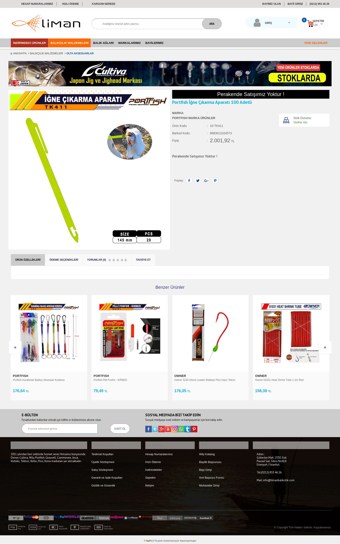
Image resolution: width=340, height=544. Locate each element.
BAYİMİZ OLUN (271, 3)
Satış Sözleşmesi (102, 467)
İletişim (149, 483)
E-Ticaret (157, 538)
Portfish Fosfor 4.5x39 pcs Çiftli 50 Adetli (278, 379)
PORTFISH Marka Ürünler (193, 118)
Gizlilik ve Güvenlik (103, 483)
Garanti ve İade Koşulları (107, 475)
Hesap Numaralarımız (37, 3)
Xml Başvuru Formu (211, 475)
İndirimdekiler (153, 467)
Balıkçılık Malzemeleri (69, 43)
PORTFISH (21, 376)
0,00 (295, 25)
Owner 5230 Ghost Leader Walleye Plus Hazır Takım (124, 379)
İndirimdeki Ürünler (29, 43)
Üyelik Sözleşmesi (103, 459)
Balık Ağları (103, 43)
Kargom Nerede (103, 3)
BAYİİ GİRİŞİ (295, 3)
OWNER (100, 376)
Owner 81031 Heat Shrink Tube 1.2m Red (198, 379)
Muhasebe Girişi (209, 483)
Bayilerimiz (154, 43)
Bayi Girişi (205, 467)
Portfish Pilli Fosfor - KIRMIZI (29, 379)
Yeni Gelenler (315, 43)
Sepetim (150, 475)
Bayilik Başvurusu (210, 459)
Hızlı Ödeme (70, 3)
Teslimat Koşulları (103, 451)
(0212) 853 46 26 (319, 3)
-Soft (148, 538)
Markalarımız (129, 43)
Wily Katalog (207, 451)
